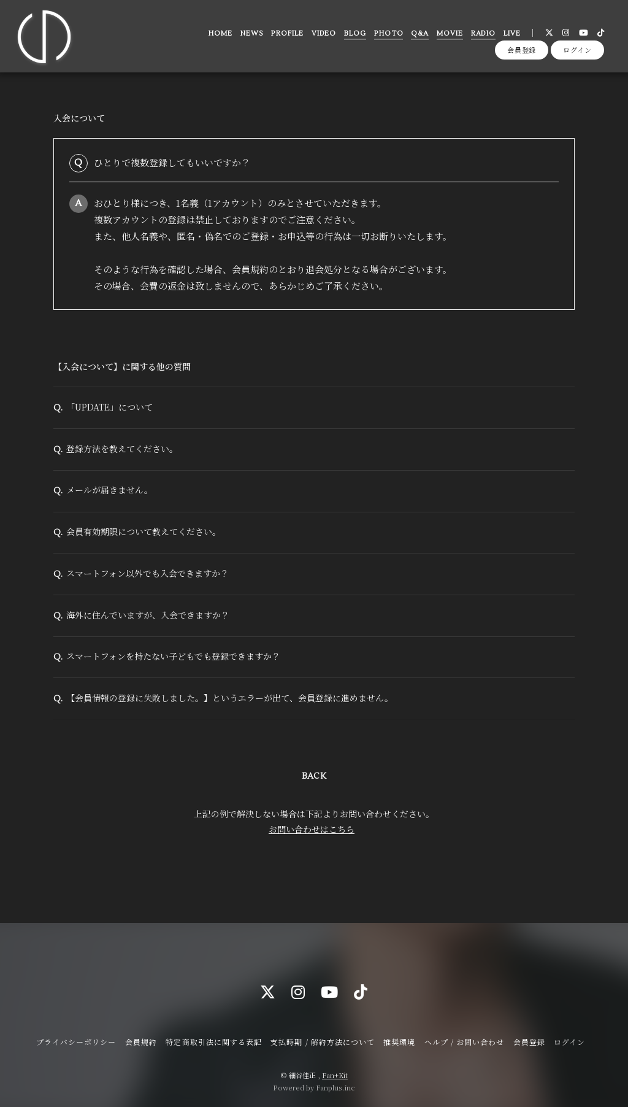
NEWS (250, 36)
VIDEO (321, 36)
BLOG (353, 36)
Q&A (418, 36)
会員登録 (522, 56)
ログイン (577, 56)
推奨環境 (399, 1041)
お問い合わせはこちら (311, 853)
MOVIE (448, 36)
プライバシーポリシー (76, 1041)
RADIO (481, 36)
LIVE (510, 36)
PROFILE (285, 36)
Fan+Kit (335, 1075)
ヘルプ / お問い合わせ (464, 1041)
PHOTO (387, 36)
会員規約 (141, 1041)
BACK (314, 800)
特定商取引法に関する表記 (213, 1041)
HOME (219, 36)
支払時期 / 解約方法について (322, 1041)
